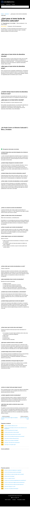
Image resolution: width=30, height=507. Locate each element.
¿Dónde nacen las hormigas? (9, 476)
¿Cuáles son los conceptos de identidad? (11, 440)
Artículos (2, 4)
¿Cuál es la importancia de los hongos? (11, 430)
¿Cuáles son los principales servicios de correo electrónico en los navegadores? (15, 428)
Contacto (14, 499)
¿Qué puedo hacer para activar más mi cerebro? (12, 434)
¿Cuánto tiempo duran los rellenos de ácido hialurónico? (14, 484)
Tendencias (8, 4)
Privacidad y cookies (21, 499)
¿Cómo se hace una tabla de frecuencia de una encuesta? (14, 436)
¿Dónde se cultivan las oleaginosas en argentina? (12, 470)
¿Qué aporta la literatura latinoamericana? (11, 438)
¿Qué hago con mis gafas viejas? (10, 444)
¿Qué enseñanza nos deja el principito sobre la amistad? (14, 474)
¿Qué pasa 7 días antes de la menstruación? (12, 442)
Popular (13, 4)
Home (2, 13)
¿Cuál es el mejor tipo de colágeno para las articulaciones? (14, 482)
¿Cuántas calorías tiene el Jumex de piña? (11, 432)
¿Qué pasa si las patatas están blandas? (11, 488)
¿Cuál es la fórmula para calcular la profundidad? (12, 472)
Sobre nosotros (8, 499)
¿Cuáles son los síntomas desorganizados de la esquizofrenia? (15, 480)
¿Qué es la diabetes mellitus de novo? (10, 425)
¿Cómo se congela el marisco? (9, 478)
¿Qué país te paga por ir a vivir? (9, 486)
